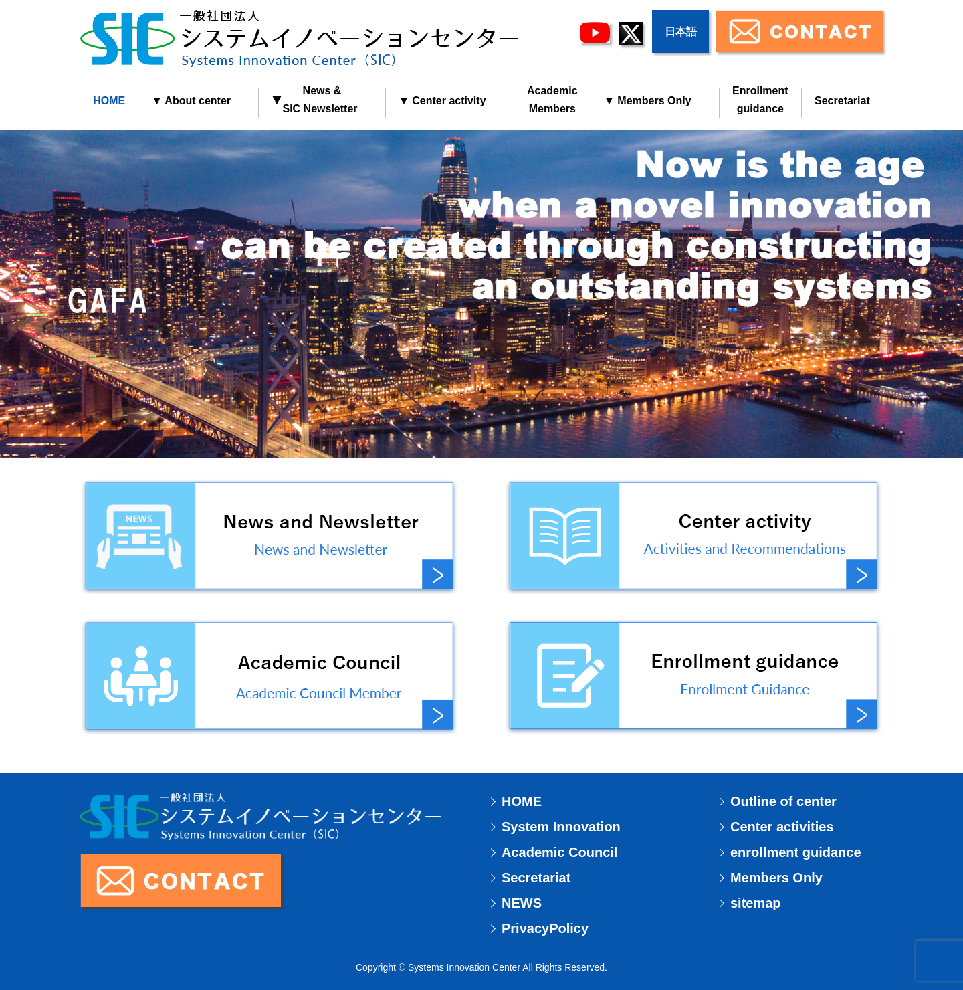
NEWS (522, 903)
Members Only (776, 877)
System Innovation (561, 826)
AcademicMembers (552, 99)
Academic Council (559, 852)
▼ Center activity (442, 100)
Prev (17, 495)
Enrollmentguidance (760, 99)
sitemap (755, 903)
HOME (109, 100)
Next (945, 495)
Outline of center (783, 801)
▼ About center (191, 100)
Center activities (782, 826)
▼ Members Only (647, 100)
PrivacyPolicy (545, 928)
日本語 (681, 31)
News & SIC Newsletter (314, 99)
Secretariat (842, 100)
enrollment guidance (795, 852)
